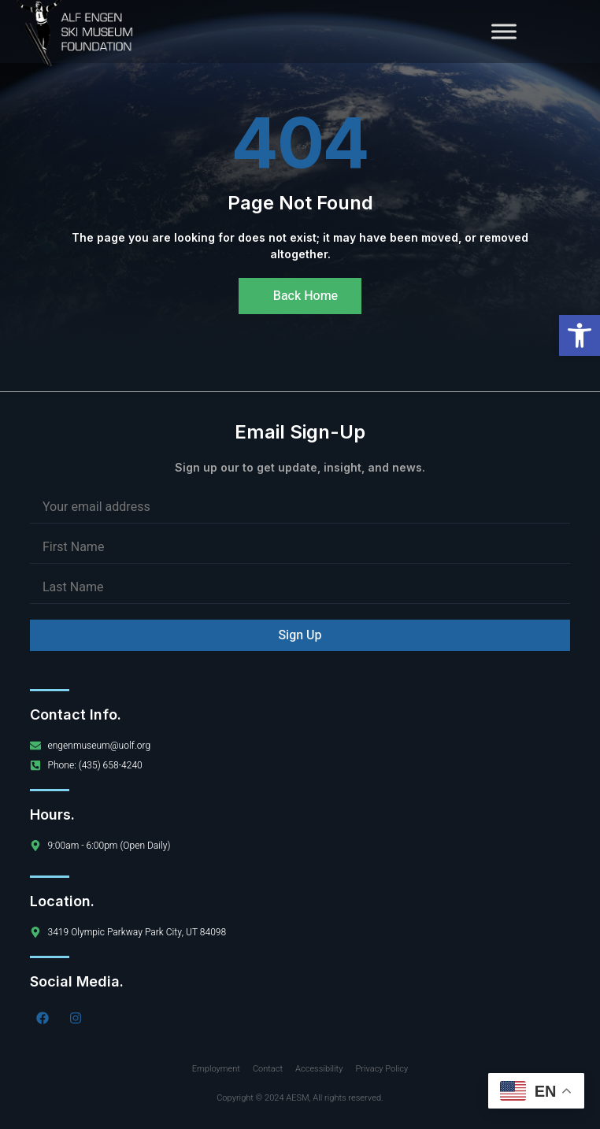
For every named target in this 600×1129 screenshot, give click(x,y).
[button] (579, 335)
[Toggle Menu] (504, 31)
